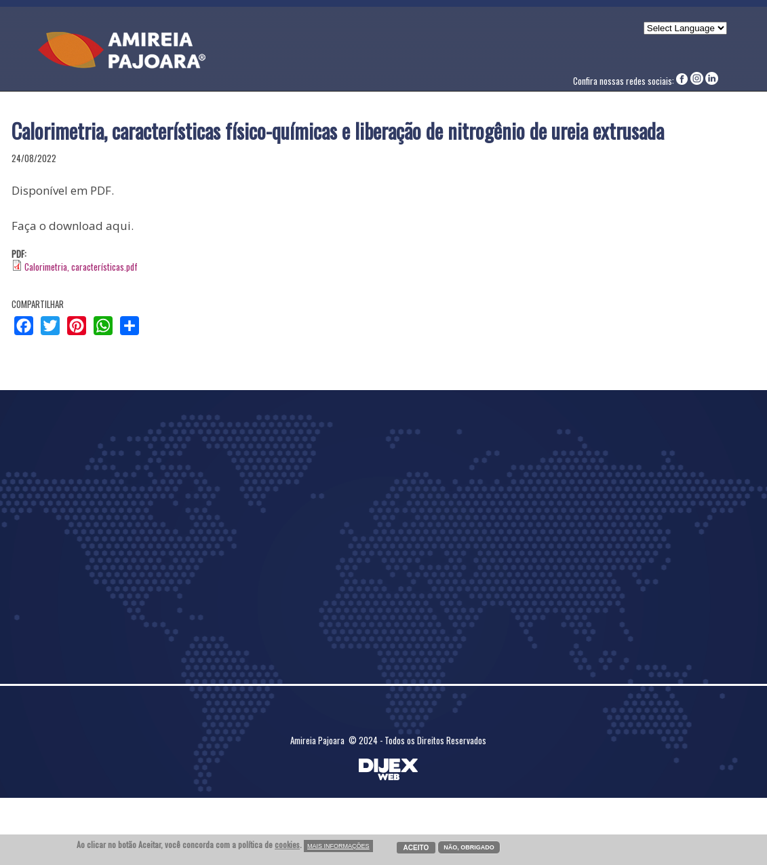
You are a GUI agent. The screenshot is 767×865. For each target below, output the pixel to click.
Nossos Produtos (497, 53)
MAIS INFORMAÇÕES (338, 846)
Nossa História (332, 53)
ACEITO (416, 847)
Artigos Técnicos (412, 53)
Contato (563, 53)
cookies (287, 844)
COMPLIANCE (613, 53)
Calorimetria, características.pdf (81, 266)
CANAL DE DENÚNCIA (684, 53)
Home (280, 53)
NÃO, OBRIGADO (469, 847)
